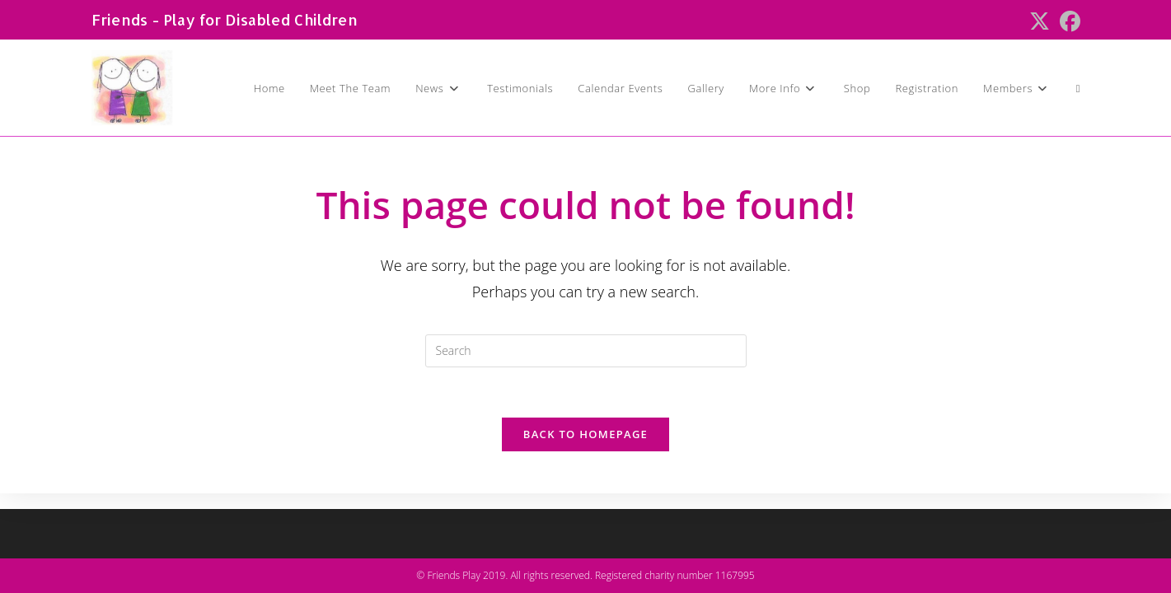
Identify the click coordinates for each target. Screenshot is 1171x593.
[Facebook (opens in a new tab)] (1067, 22)
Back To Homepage (585, 434)
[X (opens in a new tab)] (1039, 22)
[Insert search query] (586, 350)
